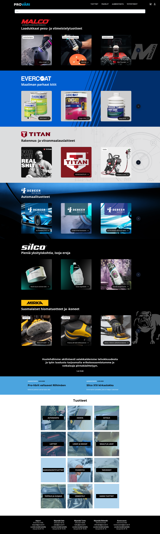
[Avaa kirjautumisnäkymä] (154, 4)
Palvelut (105, 4)
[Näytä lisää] (138, 50)
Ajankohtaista (118, 4)
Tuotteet (94, 4)
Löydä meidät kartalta (38, 527)
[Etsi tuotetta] (80, 11)
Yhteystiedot (132, 4)
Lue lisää (80, 371)
